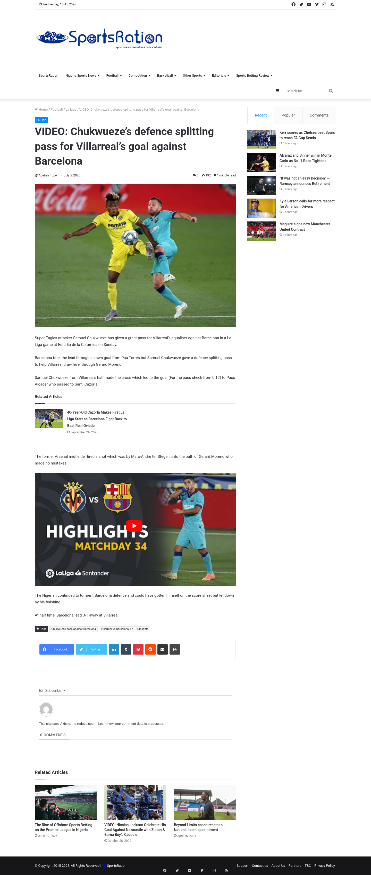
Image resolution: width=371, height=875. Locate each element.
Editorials (219, 75)
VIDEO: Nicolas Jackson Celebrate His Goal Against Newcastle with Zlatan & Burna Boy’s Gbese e (135, 830)
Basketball (165, 75)
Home (41, 109)
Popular (288, 115)
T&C (308, 866)
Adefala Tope (48, 175)
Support (243, 866)
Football (112, 75)
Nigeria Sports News (80, 75)
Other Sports (192, 75)
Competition (138, 75)
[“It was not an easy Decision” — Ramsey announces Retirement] (261, 187)
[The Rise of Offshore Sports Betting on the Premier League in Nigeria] (66, 802)
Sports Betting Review (252, 75)
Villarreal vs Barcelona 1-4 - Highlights (124, 629)
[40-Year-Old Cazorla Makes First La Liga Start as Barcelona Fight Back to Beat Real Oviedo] (49, 418)
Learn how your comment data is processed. (131, 724)
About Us (278, 866)
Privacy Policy (324, 866)
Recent (261, 115)
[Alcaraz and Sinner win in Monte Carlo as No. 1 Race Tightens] (261, 164)
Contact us (260, 866)
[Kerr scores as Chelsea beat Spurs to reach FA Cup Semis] (261, 141)
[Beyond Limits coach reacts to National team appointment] (205, 802)
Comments (319, 115)
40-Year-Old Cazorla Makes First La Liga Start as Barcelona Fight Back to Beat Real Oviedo (97, 419)
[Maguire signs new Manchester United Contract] (261, 233)
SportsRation (48, 75)
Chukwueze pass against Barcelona (73, 629)
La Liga (71, 109)
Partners (295, 866)
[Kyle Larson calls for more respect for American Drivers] (261, 210)
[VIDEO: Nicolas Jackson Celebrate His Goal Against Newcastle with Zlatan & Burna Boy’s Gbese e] (135, 802)
